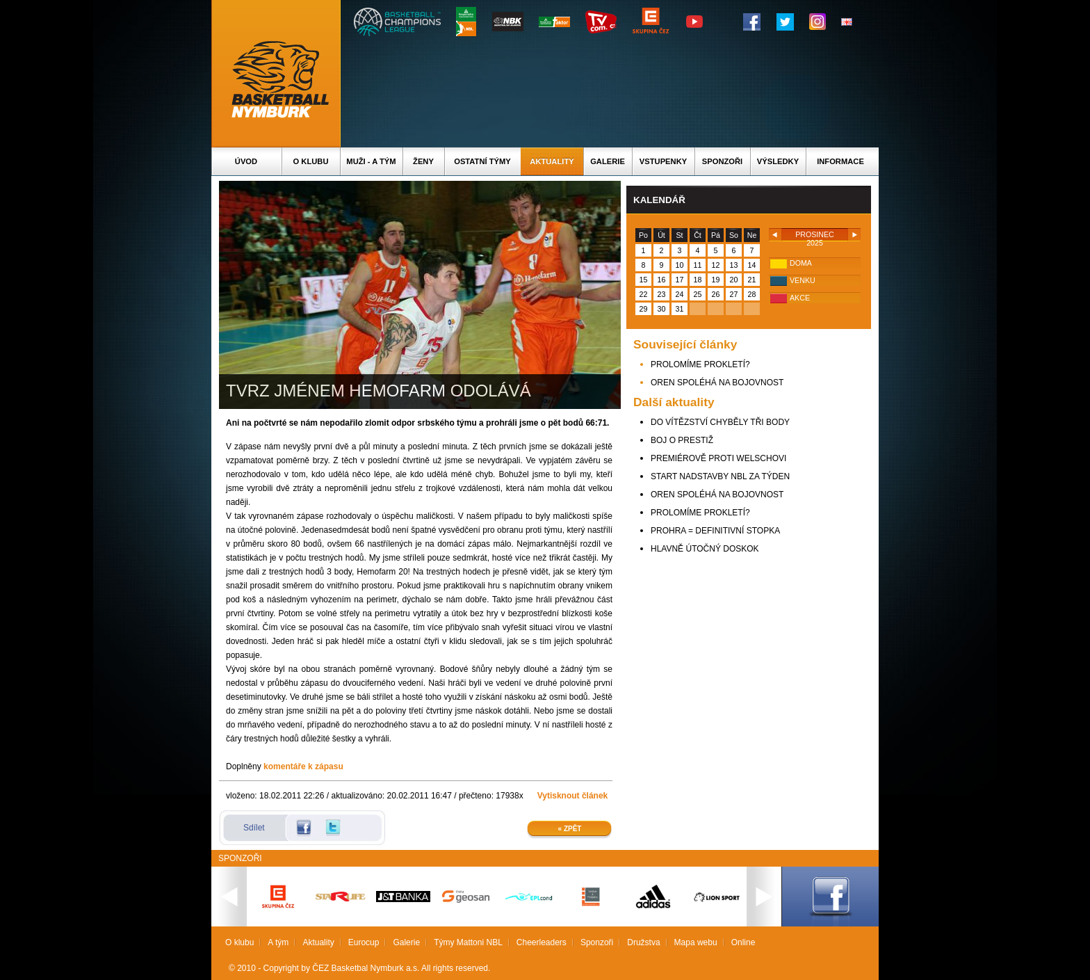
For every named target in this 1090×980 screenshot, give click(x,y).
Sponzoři (722, 161)
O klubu (311, 161)
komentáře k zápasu (303, 766)
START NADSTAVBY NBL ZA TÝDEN (720, 476)
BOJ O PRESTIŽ (682, 440)
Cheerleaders (541, 942)
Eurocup (364, 942)
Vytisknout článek (572, 796)
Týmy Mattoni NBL (468, 942)
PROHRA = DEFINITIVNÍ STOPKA (715, 531)
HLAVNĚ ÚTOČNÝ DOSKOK (705, 549)
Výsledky (778, 161)
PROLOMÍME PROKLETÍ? (700, 364)
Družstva (643, 942)
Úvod (246, 161)
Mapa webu (695, 942)
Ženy (423, 161)
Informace (840, 161)
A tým (278, 942)
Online (743, 942)
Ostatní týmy (482, 161)
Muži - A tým (371, 161)
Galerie (607, 161)
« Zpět (570, 829)
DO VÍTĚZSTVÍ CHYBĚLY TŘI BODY (720, 422)
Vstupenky (663, 161)
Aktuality (552, 161)
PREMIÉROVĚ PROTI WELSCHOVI (718, 458)
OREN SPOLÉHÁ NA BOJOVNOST (717, 382)
